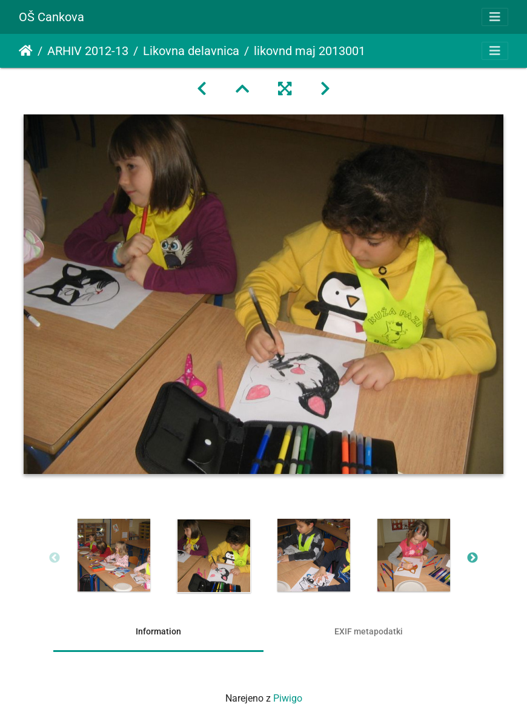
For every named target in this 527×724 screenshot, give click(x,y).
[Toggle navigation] (495, 17)
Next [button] (472, 558)
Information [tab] (158, 631)
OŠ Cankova (51, 17)
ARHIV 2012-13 (87, 51)
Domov (26, 51)
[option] (114, 555)
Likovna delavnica (191, 51)
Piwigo (287, 698)
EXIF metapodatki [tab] (368, 631)
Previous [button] (54, 558)
